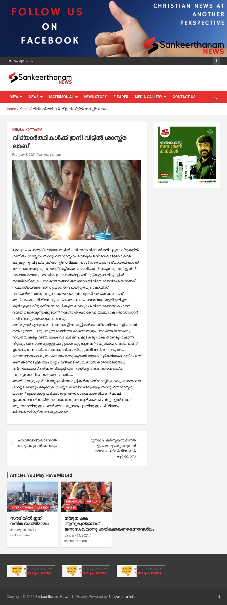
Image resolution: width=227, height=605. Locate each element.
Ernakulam (74, 501)
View (14, 97)
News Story (95, 97)
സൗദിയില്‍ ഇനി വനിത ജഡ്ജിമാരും (29, 521)
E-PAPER (121, 97)
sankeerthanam (49, 154)
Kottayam (33, 129)
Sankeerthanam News (52, 597)
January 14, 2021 (76, 535)
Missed (42, 507)
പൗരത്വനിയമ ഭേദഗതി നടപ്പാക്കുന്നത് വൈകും (37, 443)
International (22, 507)
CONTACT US (184, 97)
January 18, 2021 (22, 530)
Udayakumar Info (122, 597)
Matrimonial (61, 97)
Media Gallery (148, 97)
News (34, 97)
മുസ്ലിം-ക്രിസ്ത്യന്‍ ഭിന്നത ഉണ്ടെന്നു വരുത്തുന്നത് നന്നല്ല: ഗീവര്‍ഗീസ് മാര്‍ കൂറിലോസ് (113, 448)
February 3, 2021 (24, 154)
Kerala (18, 129)
